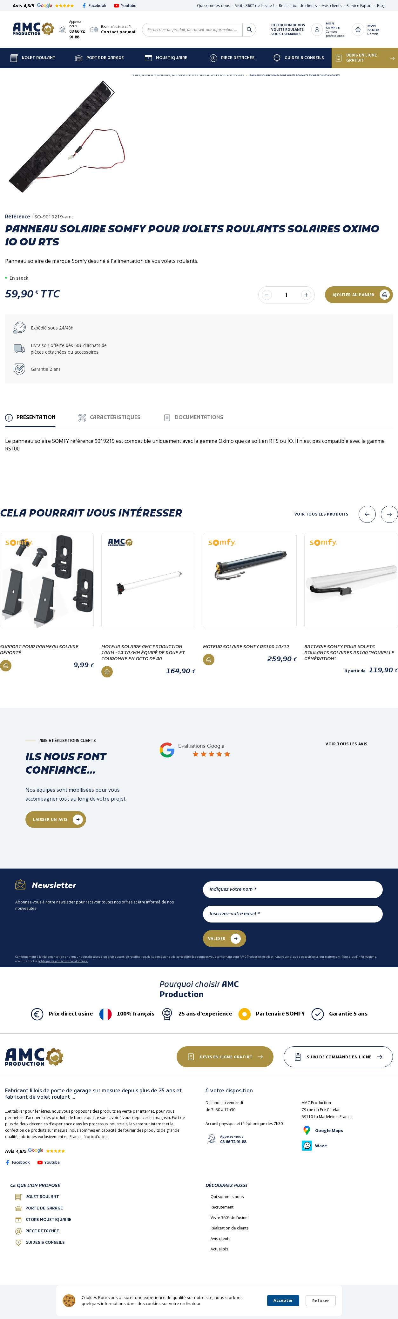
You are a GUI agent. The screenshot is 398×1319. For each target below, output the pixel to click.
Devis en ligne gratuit (356, 58)
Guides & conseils (40, 1243)
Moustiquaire (166, 58)
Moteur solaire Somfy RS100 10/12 (246, 647)
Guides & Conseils (298, 58)
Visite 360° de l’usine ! (254, 5)
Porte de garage (99, 58)
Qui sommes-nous (213, 5)
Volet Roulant (33, 58)
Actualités (219, 1249)
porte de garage (39, 1208)
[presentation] (367, 514)
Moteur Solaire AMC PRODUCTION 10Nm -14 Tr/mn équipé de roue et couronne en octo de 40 (143, 653)
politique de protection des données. (63, 961)
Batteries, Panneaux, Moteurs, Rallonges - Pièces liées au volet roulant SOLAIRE (185, 75)
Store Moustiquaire (43, 1220)
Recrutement (222, 1207)
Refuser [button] (320, 1300)
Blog (381, 5)
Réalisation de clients (298, 5)
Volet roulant (37, 1197)
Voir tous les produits (321, 514)
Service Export (359, 5)
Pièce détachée (232, 58)
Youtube (125, 5)
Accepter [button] (283, 1300)
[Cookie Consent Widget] (199, 1300)
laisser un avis (50, 819)
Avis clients (331, 5)
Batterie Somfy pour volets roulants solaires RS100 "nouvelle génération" (349, 653)
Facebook (94, 5)
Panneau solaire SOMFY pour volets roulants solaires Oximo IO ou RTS (295, 75)
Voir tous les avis (347, 744)
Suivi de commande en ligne (339, 1057)
